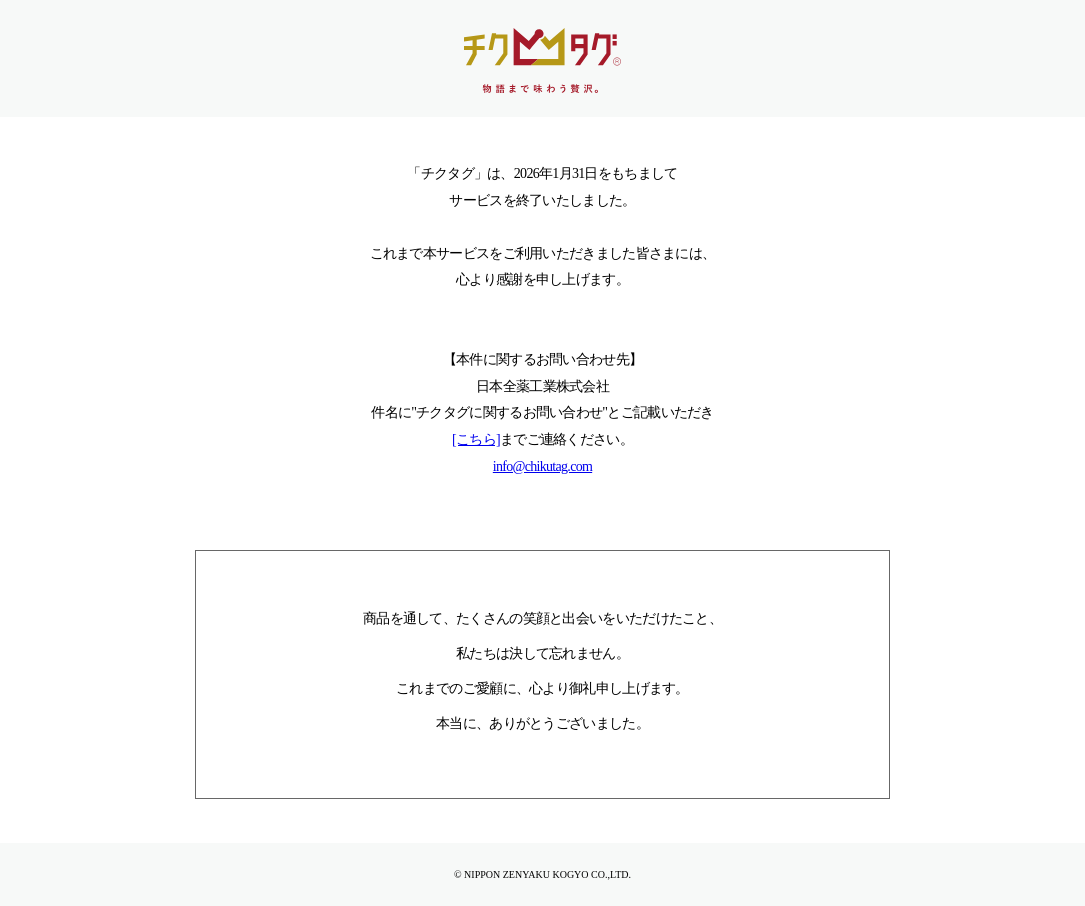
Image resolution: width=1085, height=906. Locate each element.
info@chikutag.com (542, 466)
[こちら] (476, 439)
